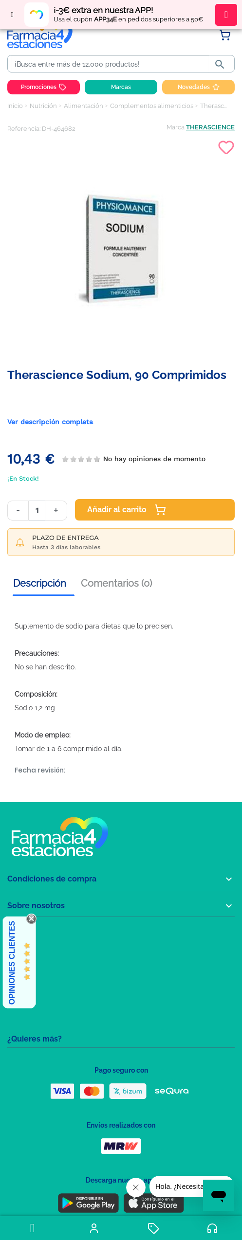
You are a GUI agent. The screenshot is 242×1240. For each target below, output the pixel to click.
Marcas (121, 87)
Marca (176, 127)
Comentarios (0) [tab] (116, 583)
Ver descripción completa (50, 422)
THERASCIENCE (210, 127)
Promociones (43, 87)
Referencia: (23, 128)
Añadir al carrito (126, 510)
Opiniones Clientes (12, 963)
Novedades (199, 87)
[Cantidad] (36, 511)
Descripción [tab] (39, 583)
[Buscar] (110, 64)
